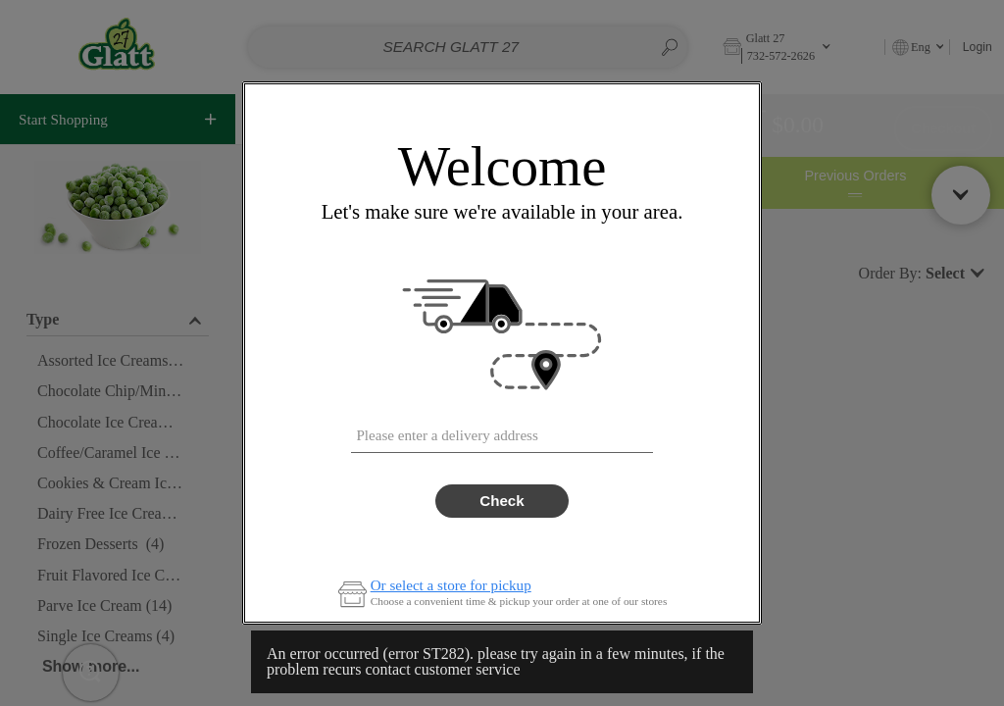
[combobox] (501, 431)
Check (501, 500)
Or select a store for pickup (451, 586)
